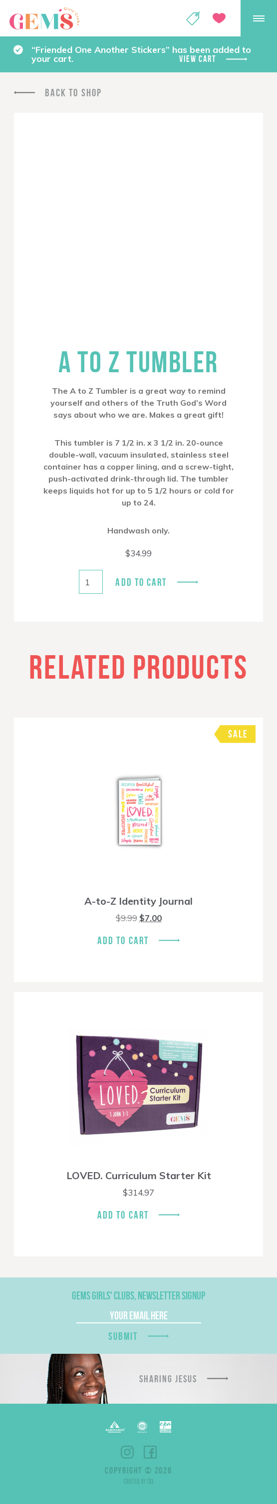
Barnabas (115, 1427)
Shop (193, 18)
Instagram (127, 1452)
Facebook (150, 1452)
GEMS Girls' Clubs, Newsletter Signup (138, 1295)
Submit (123, 1336)
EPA (165, 1427)
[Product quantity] (91, 582)
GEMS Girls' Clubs (44, 18)
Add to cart (141, 582)
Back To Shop (73, 92)
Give (219, 18)
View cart (197, 58)
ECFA (142, 1427)
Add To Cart (123, 940)
